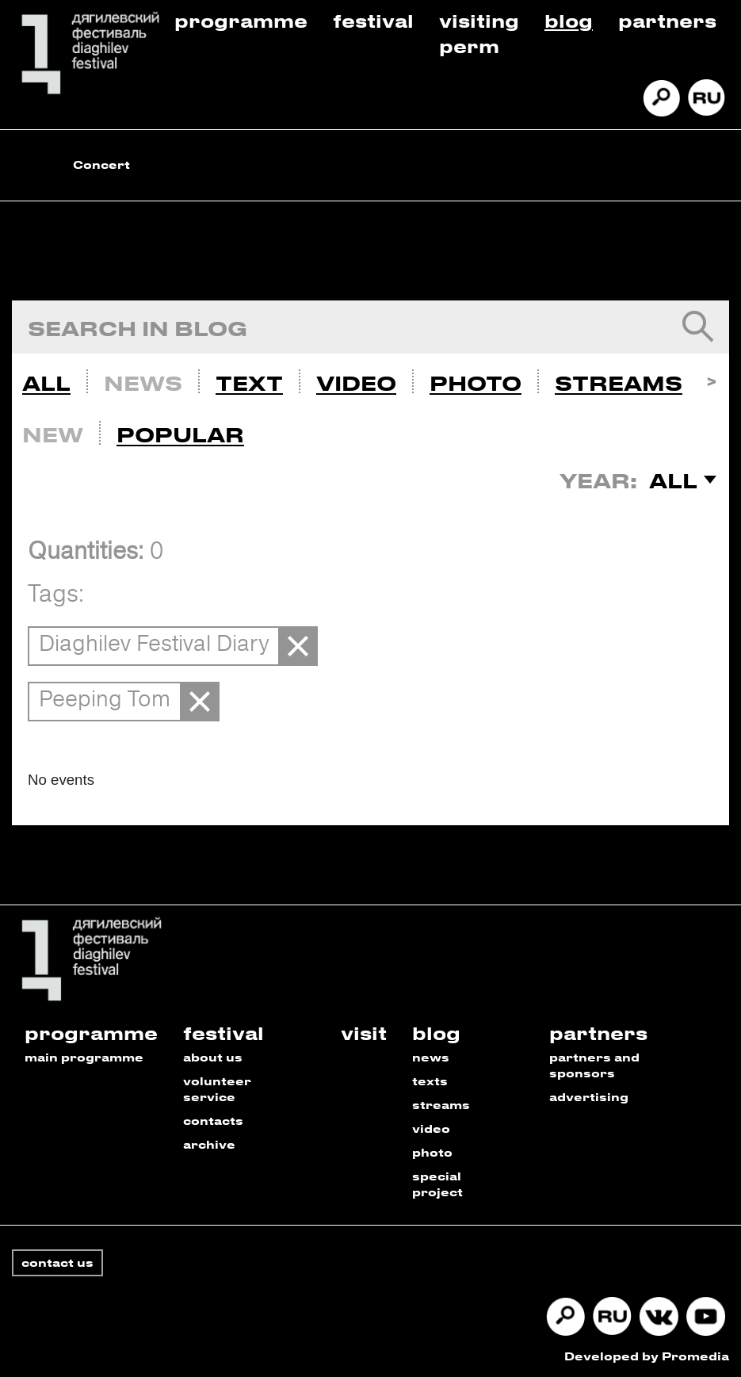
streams (441, 1104)
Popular (180, 434)
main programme (84, 1057)
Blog (568, 20)
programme (91, 1032)
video (431, 1128)
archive (209, 1144)
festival (223, 1032)
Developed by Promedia (646, 1356)
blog (436, 1032)
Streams (618, 383)
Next (711, 379)
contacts (213, 1120)
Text (249, 383)
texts (430, 1081)
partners (598, 1032)
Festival (373, 20)
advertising (588, 1097)
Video (356, 383)
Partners (667, 20)
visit (364, 1032)
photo (432, 1152)
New (52, 434)
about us (213, 1057)
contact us (57, 1262)
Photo (475, 383)
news (430, 1057)
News (143, 383)
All (46, 383)
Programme (240, 20)
